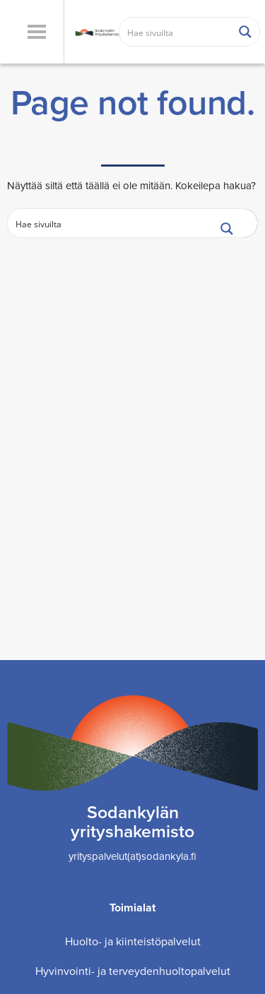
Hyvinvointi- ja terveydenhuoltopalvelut (132, 971)
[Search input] (176, 32)
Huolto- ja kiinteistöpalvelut (133, 941)
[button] (36, 31)
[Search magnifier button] (245, 32)
